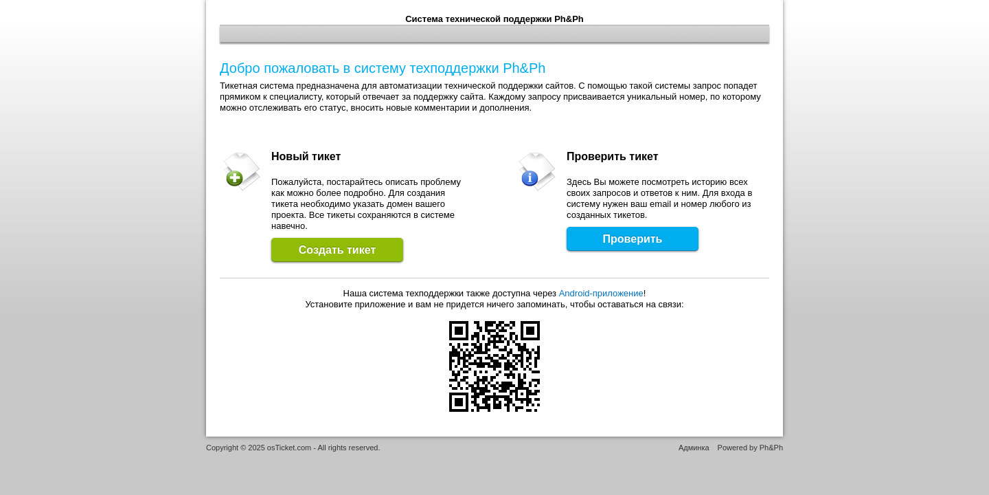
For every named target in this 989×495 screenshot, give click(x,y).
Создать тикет (337, 250)
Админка (694, 447)
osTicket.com (289, 447)
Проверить (633, 239)
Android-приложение (601, 293)
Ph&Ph (771, 447)
